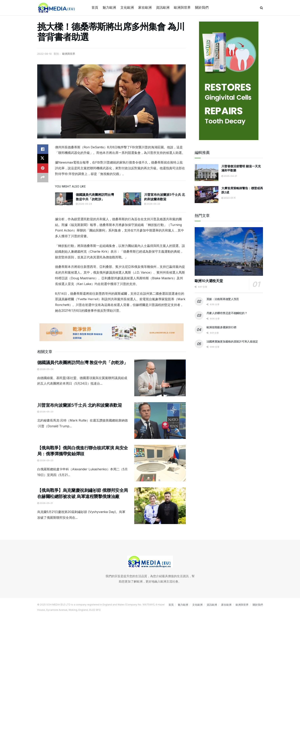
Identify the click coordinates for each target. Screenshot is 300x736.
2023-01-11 (228, 198)
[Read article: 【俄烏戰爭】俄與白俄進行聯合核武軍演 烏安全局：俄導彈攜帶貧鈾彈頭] (160, 463)
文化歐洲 (127, 7)
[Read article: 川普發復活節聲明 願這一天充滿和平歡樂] (206, 172)
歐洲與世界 (182, 7)
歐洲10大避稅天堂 (209, 281)
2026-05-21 (45, 503)
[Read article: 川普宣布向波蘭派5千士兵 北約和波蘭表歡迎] (132, 198)
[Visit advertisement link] (111, 332)
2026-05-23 (152, 203)
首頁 (94, 7)
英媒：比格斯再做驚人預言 (223, 299)
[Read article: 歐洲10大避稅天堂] (229, 251)
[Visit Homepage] (57, 8)
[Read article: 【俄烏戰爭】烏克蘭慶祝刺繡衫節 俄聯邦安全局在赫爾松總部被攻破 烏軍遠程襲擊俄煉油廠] (160, 505)
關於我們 (202, 7)
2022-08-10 (44, 53)
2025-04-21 (229, 176)
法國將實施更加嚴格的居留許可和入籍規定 (232, 341)
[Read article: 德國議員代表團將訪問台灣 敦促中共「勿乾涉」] (64, 198)
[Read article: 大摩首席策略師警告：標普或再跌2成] (206, 194)
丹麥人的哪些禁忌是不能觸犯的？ (227, 313)
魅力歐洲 (109, 7)
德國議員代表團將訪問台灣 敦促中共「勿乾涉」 (82, 362)
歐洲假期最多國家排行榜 (221, 327)
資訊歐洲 (163, 7)
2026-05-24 (84, 203)
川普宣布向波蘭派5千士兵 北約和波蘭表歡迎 (79, 405)
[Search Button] (261, 7)
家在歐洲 (145, 7)
